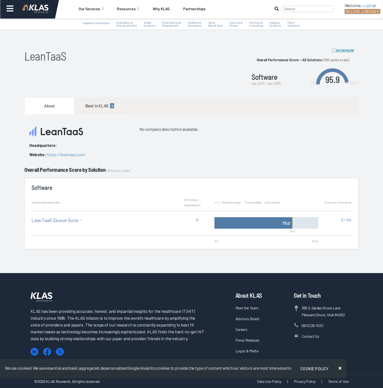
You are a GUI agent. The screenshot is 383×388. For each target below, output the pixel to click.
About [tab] (49, 105)
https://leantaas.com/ (66, 154)
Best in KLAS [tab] (99, 105)
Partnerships (194, 8)
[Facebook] (47, 352)
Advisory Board (247, 318)
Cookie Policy (314, 368)
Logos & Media (246, 350)
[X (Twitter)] (60, 352)
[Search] (307, 8)
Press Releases (247, 340)
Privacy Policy (305, 381)
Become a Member (362, 11)
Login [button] (367, 5)
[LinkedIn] (34, 352)
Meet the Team (246, 308)
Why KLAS (161, 8)
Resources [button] (128, 8)
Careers (241, 329)
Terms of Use (338, 381)
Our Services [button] (91, 8)
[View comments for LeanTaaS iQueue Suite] (346, 220)
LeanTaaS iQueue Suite (55, 220)
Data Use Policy (269, 381)
